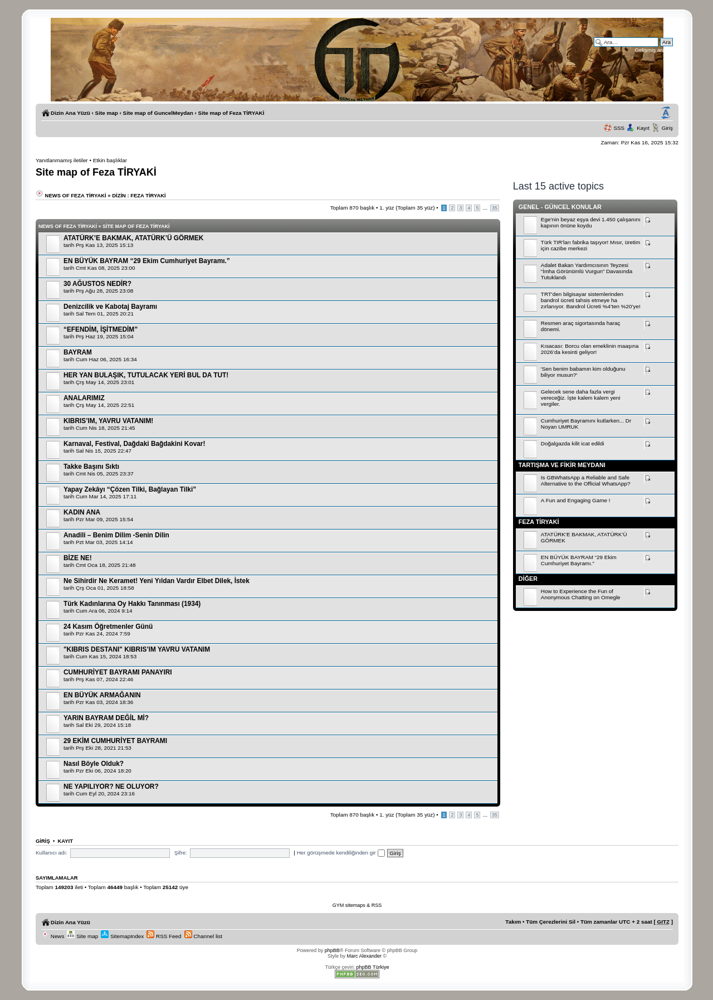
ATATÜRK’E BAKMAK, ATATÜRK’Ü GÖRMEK (133, 238)
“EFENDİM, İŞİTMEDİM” (101, 329)
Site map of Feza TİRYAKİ (231, 113)
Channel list (203, 936)
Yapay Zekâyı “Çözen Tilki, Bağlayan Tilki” (130, 489)
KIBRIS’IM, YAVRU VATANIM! (108, 421)
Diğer (528, 578)
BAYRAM (78, 352)
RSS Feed (163, 936)
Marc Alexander (364, 956)
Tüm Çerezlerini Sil (550, 922)
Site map (106, 113)
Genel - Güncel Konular (560, 206)
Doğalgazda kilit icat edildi (572, 443)
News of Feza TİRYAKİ (71, 195)
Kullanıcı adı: (51, 852)
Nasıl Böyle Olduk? (94, 764)
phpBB (332, 950)
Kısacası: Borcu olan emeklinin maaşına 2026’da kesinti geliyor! (590, 349)
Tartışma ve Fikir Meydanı (562, 465)
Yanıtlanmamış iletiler (62, 160)
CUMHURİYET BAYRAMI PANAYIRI (118, 672)
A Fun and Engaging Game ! (576, 500)
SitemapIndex (122, 936)
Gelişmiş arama (653, 50)
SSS (618, 128)
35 (494, 208)
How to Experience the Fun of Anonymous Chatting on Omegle (581, 594)
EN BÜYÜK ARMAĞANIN (102, 695)
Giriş (667, 128)
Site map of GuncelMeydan (158, 113)
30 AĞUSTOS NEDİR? (97, 284)
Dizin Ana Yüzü (70, 113)
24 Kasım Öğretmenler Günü (108, 626)
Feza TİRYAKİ (539, 521)
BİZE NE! (78, 558)
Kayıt (643, 128)
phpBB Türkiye (372, 967)
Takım (513, 922)
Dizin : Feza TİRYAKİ (138, 195)
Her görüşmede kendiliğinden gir (341, 852)
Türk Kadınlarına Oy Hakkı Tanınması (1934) (132, 604)
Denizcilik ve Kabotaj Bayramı (110, 306)
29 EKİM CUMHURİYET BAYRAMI (115, 741)
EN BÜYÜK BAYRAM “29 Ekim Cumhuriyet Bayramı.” (147, 261)
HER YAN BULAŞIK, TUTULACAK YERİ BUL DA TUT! (146, 375)
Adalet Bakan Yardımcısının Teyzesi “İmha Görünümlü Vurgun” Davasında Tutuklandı (586, 271)
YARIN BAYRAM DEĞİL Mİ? (106, 718)
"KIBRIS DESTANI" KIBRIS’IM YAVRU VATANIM (137, 649)
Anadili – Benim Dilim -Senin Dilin (116, 535)
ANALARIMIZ (84, 398)
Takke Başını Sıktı (91, 466)
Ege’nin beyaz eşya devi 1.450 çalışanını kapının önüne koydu (591, 222)
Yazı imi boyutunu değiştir (665, 113)
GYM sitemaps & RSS (357, 905)
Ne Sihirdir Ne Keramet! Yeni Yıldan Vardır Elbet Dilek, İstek (157, 581)
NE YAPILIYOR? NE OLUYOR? (111, 786)
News (52, 936)
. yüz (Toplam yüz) (406, 208)
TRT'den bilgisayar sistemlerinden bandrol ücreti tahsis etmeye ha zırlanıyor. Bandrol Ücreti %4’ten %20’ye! (591, 300)
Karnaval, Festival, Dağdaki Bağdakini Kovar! (134, 444)
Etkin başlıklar (110, 160)
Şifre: (180, 852)
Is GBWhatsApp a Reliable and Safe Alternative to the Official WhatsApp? (586, 480)
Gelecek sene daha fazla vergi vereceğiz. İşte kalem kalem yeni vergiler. (581, 398)
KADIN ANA (82, 512)
